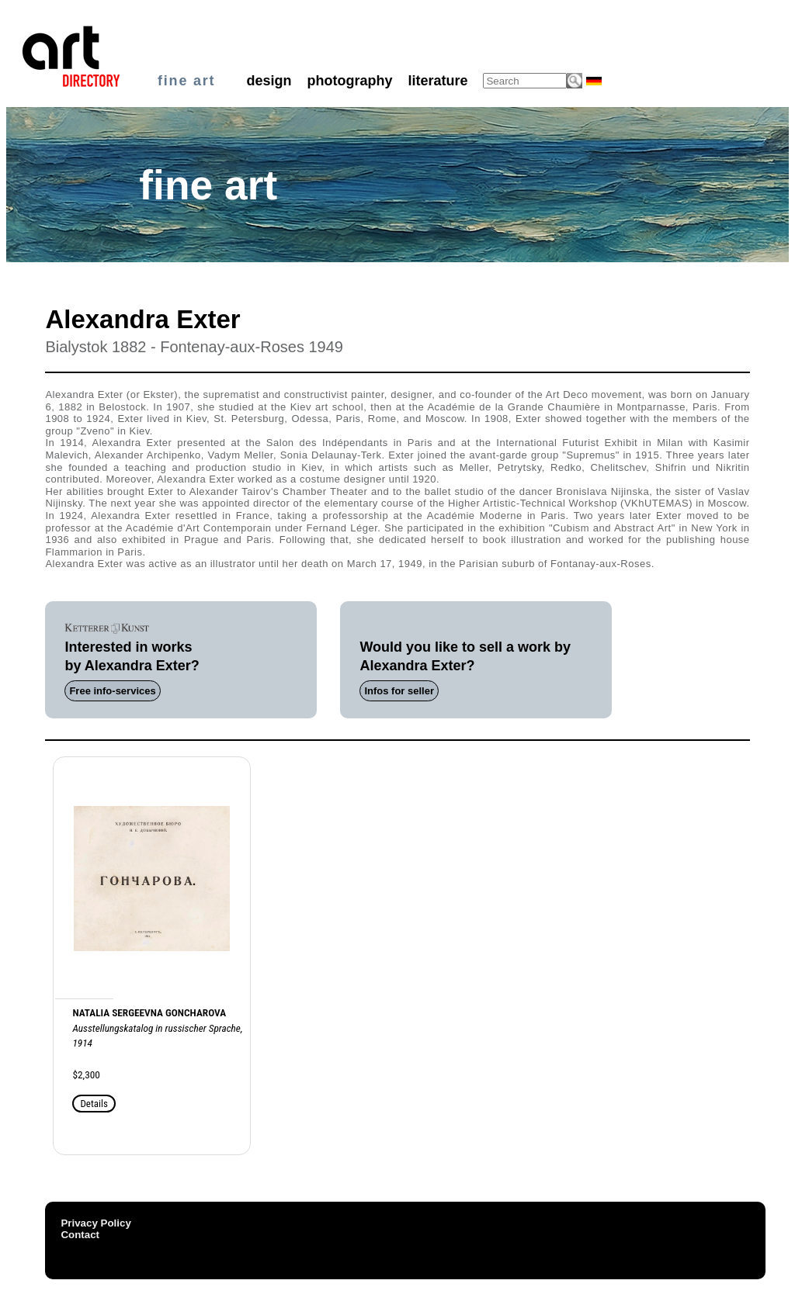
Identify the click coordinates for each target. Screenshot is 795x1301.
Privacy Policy (95, 1223)
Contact (80, 1234)
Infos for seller (399, 691)
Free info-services (112, 691)
